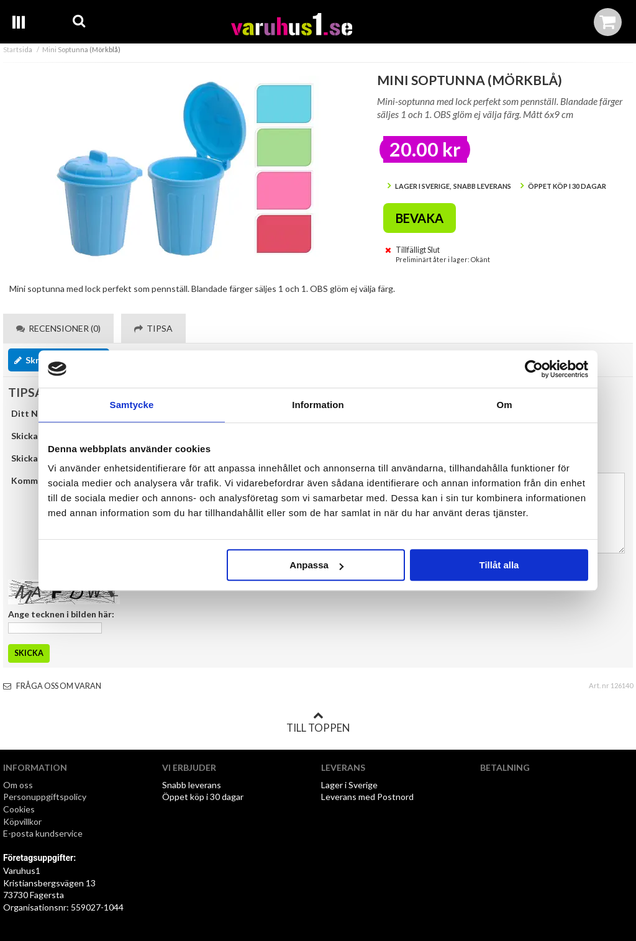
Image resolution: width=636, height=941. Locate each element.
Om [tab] (504, 404)
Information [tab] (318, 404)
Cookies (19, 809)
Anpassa (316, 565)
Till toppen (318, 722)
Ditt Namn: (34, 413)
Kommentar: (37, 480)
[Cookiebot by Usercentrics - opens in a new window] (533, 369)
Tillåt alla (499, 565)
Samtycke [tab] (132, 404)
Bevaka (419, 218)
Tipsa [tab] (153, 328)
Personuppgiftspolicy (44, 796)
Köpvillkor (22, 821)
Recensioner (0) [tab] (58, 328)
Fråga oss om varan (52, 686)
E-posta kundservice (43, 833)
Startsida (17, 49)
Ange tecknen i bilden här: (61, 614)
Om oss (18, 785)
